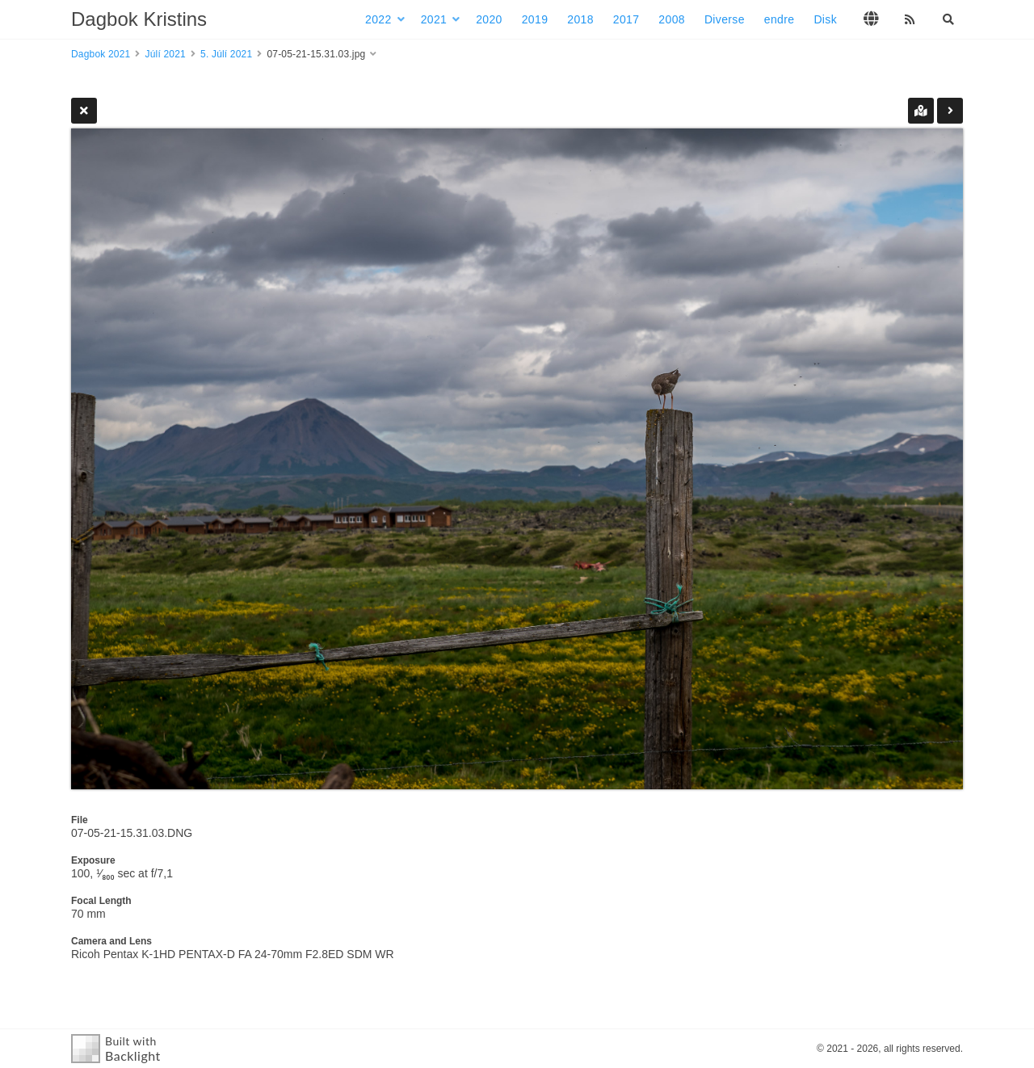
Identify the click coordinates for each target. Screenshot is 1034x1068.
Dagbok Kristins (139, 19)
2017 (626, 19)
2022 (378, 19)
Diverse (724, 19)
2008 (671, 19)
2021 (434, 19)
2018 (580, 19)
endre (779, 19)
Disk (825, 19)
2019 (535, 19)
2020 (489, 19)
